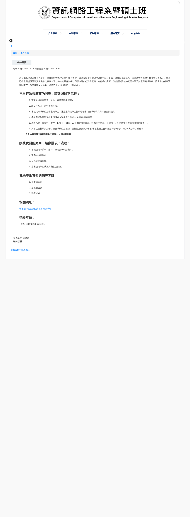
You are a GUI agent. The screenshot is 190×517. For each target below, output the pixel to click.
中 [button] (169, 130)
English (155, 33)
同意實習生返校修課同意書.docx (29, 425)
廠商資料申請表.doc (23, 409)
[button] (10, 41)
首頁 (44, 33)
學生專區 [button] (111, 33)
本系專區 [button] (88, 33)
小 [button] (163, 130)
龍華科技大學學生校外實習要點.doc (31, 442)
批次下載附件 (21, 448)
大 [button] (175, 130)
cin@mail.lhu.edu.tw (31, 493)
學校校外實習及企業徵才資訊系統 (36, 366)
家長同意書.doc (21, 414)
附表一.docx (19, 420)
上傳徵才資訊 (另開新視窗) (23, 499)
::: (28, 33)
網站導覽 (133, 33)
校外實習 (25, 113)
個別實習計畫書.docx (23, 431)
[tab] (92, 97)
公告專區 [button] (65, 33)
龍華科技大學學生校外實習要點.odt (30, 436)
